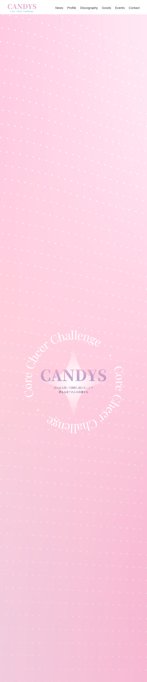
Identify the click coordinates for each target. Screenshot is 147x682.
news (59, 8)
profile (71, 8)
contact (134, 8)
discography (89, 8)
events (120, 8)
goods (106, 8)
